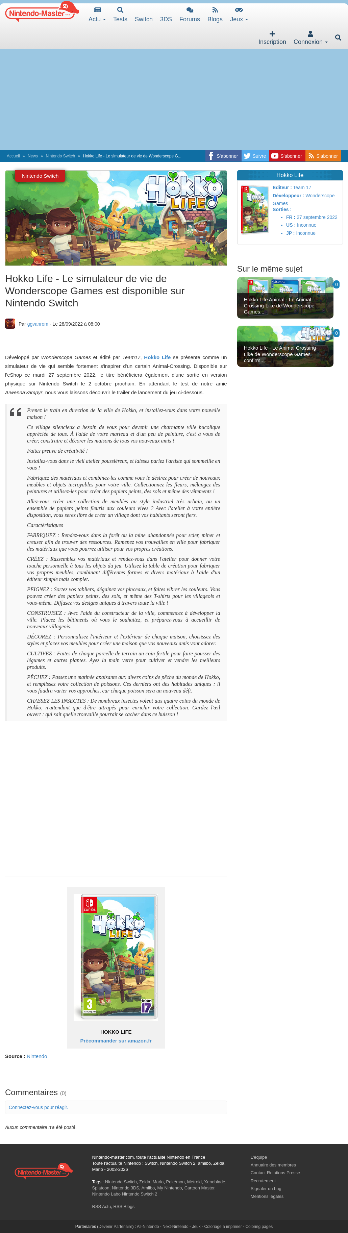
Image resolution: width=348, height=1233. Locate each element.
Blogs (215, 15)
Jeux (239, 15)
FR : (290, 217)
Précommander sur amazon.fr (116, 1040)
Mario (158, 1181)
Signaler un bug (266, 1188)
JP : (290, 233)
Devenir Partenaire (115, 1226)
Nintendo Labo (106, 1194)
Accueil (13, 156)
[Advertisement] (174, 99)
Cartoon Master (199, 1187)
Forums (189, 15)
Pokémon (175, 1181)
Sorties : (282, 209)
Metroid (194, 1181)
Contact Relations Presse (275, 1172)
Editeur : (282, 187)
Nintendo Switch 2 (139, 1194)
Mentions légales (267, 1196)
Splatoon (100, 1187)
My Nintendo (169, 1187)
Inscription (272, 38)
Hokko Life (157, 357)
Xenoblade (214, 1181)
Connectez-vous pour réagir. (38, 1107)
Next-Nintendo (176, 1226)
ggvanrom (37, 324)
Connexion (311, 38)
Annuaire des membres (273, 1164)
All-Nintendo (148, 1226)
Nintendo (37, 1056)
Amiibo (148, 1187)
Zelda (144, 1181)
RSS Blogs (123, 1206)
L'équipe (259, 1157)
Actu (97, 15)
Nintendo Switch (60, 156)
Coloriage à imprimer (223, 1226)
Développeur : (288, 195)
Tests (120, 15)
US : (291, 225)
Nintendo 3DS (125, 1187)
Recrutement (263, 1180)
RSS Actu (101, 1206)
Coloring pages (259, 1226)
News (33, 156)
